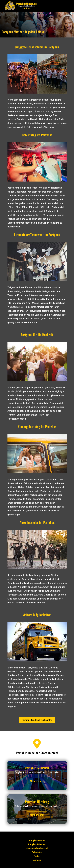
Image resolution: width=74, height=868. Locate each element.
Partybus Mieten (37, 840)
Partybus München (37, 844)
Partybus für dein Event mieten (37, 720)
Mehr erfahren (37, 781)
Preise (37, 856)
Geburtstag (37, 852)
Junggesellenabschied (37, 848)
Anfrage (37, 860)
